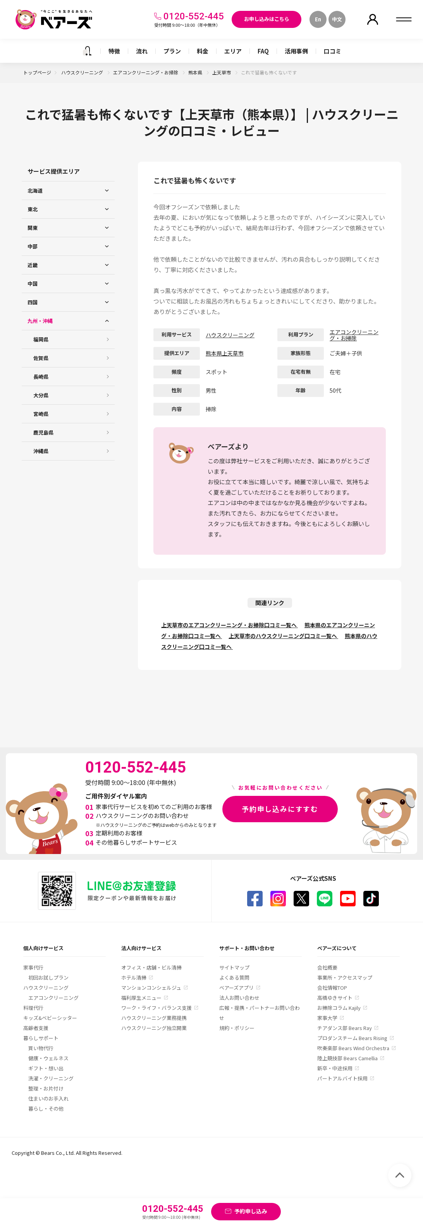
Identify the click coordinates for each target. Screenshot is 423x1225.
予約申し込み (250, 1211)
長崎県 (40, 376)
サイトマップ (234, 967)
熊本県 (195, 72)
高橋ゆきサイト (334, 997)
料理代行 (33, 1007)
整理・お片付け (46, 1088)
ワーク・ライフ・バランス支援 (156, 1007)
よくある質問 (234, 977)
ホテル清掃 (133, 977)
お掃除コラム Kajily (339, 1007)
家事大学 (327, 1017)
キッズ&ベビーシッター (50, 1017)
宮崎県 (40, 414)
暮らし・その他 (46, 1108)
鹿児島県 (43, 432)
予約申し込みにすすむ (280, 809)
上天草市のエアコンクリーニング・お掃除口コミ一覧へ (229, 625)
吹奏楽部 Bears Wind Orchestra (353, 1048)
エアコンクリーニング (53, 997)
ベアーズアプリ (236, 987)
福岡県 (40, 339)
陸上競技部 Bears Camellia (347, 1058)
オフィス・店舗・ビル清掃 (151, 967)
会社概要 (327, 967)
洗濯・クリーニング (51, 1078)
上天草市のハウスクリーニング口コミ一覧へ (283, 636)
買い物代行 (40, 1048)
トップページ (37, 72)
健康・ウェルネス (48, 1058)
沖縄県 (40, 451)
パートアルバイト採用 (342, 1078)
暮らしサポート (40, 1038)
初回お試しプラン (48, 977)
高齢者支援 (35, 1028)
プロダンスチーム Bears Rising (352, 1038)
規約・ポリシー (236, 1028)
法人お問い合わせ (239, 997)
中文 (337, 19)
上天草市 (222, 72)
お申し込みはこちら (266, 18)
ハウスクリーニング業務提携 (154, 1017)
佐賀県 (40, 358)
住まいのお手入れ (48, 1098)
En (318, 19)
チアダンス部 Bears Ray (344, 1028)
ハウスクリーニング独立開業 (154, 1028)
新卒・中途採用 (334, 1068)
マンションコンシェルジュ (151, 987)
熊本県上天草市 (225, 353)
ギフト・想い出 (46, 1068)
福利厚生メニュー (141, 997)
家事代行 (33, 967)
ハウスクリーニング (82, 72)
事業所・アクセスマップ (344, 977)
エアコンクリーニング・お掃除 (146, 72)
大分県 (40, 395)
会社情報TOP (332, 987)
